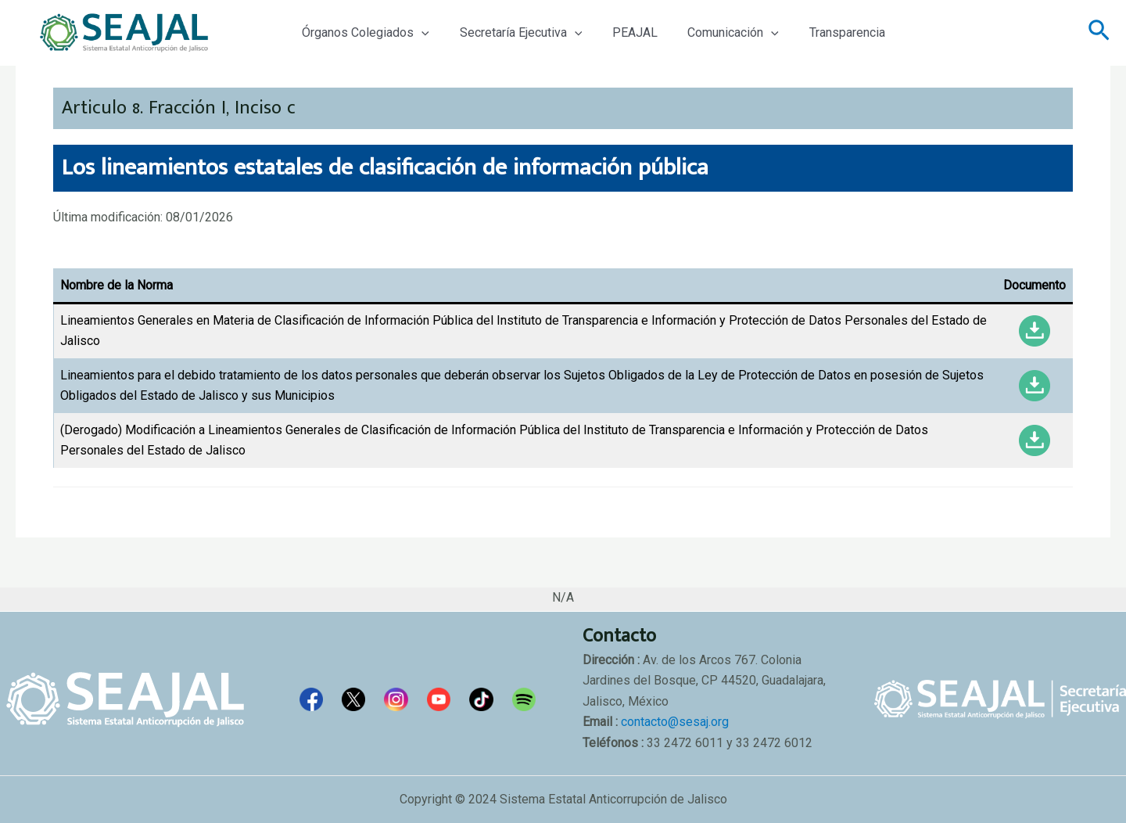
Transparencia (824, 32)
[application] (419, 33)
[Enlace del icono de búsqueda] (1099, 33)
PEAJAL (621, 32)
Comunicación (715, 33)
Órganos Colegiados (363, 33)
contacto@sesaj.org (675, 721)
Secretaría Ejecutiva (513, 33)
